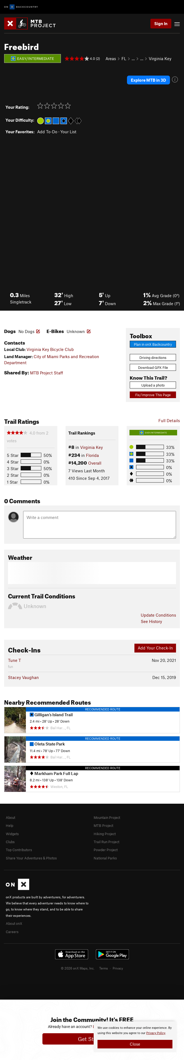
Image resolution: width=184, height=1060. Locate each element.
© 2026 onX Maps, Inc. (77, 968)
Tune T (14, 660)
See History (151, 621)
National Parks (105, 858)
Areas (110, 58)
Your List (68, 131)
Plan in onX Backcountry (153, 344)
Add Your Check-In (155, 647)
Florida (92, 455)
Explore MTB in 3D (148, 80)
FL (123, 58)
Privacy (118, 968)
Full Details (169, 420)
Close (135, 1044)
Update (158, 614)
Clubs (10, 842)
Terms (103, 968)
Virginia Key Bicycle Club (50, 349)
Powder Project (106, 850)
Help (9, 825)
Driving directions (152, 357)
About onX (14, 923)
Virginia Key (160, 58)
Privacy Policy (155, 1033)
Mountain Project (107, 817)
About (10, 817)
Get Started (92, 1039)
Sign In (160, 23)
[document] (135, 1036)
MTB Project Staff (46, 372)
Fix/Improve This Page (153, 395)
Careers (12, 932)
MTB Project (103, 825)
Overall (94, 462)
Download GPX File (153, 367)
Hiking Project (105, 834)
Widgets (12, 834)
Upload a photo (153, 385)
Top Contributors (19, 850)
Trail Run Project (106, 842)
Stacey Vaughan (23, 677)
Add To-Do (47, 131)
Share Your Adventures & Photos (31, 858)
